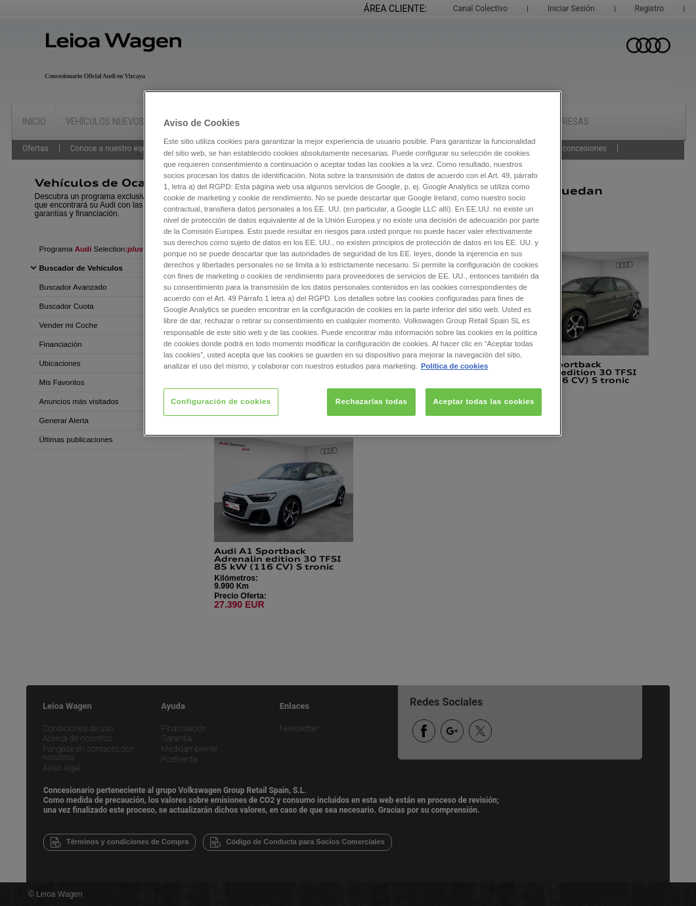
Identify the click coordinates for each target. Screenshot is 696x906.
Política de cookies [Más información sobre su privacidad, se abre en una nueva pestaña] (454, 366)
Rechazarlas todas (372, 401)
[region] (352, 263)
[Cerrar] (543, 106)
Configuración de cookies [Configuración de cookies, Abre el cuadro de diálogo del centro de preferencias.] (221, 401)
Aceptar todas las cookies (483, 401)
